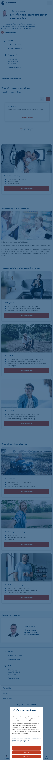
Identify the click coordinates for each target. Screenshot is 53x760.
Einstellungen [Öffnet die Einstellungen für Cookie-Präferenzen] (26, 756)
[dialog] (26, 733)
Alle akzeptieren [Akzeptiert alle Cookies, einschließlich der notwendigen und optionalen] (26, 748)
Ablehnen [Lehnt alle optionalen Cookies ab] (26, 752)
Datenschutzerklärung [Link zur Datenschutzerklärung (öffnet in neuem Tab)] (18, 742)
